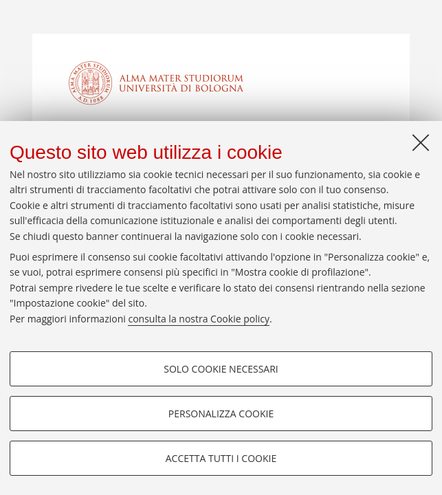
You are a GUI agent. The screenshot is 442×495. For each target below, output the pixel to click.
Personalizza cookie (221, 413)
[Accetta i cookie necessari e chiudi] (421, 142)
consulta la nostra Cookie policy (198, 318)
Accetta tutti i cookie (221, 458)
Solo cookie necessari (221, 368)
